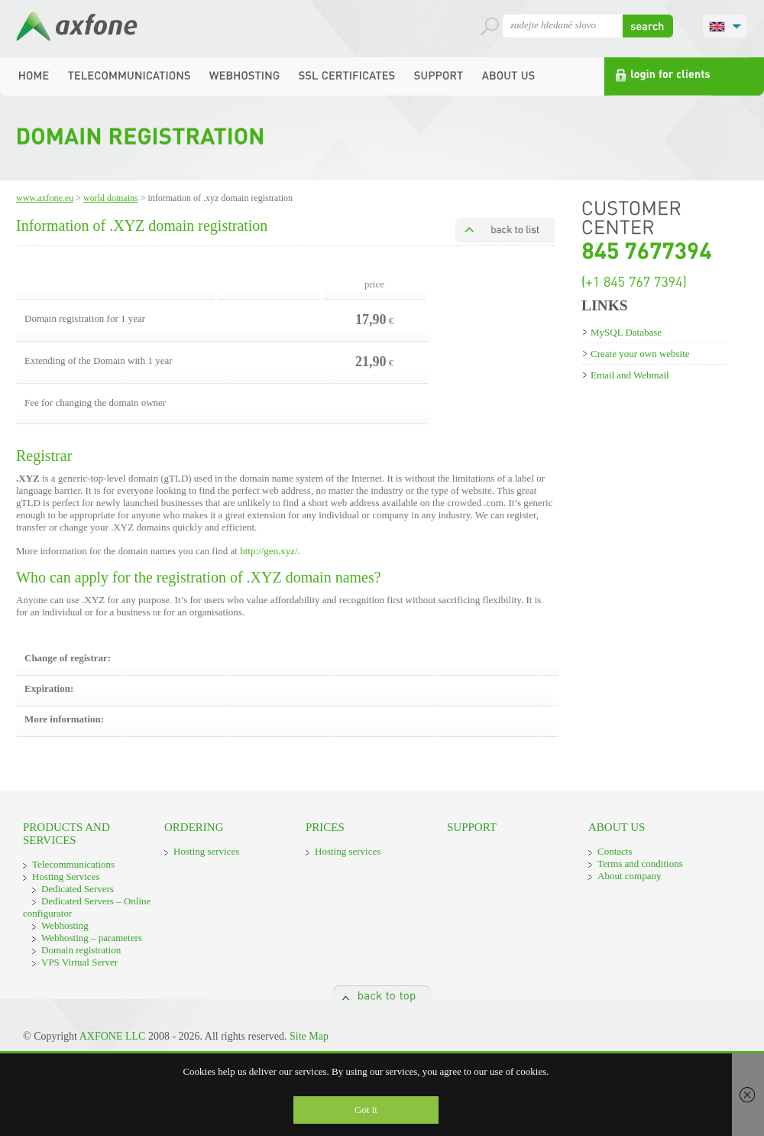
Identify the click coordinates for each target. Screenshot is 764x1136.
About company (629, 875)
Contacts (615, 851)
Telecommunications (73, 864)
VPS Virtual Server (79, 962)
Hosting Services (65, 876)
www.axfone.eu (44, 198)
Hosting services (206, 851)
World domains (110, 198)
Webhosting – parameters (91, 937)
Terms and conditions (640, 863)
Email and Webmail (630, 375)
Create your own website (640, 353)
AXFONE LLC (112, 1036)
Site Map (309, 1036)
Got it (365, 1109)
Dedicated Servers (77, 888)
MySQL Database (626, 332)
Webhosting (65, 925)
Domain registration (81, 950)
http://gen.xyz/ (268, 551)
